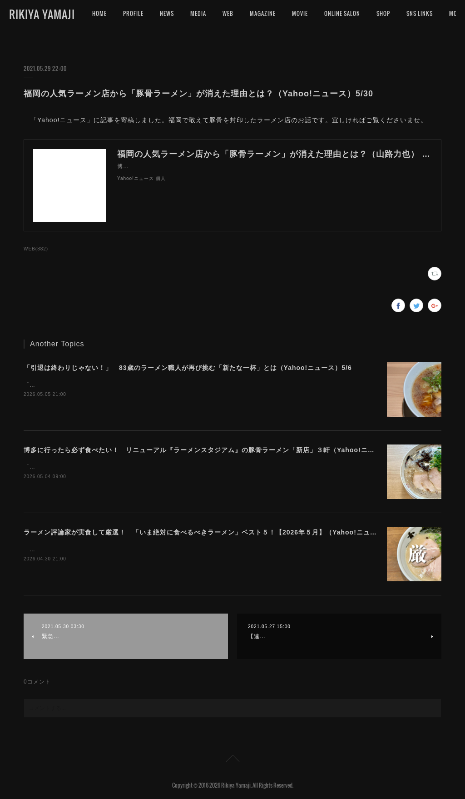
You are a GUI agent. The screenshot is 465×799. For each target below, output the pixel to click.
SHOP (383, 13)
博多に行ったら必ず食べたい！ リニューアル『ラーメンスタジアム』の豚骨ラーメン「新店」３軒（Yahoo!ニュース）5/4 (214, 450)
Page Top (232, 760)
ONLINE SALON (342, 13)
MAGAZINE (263, 13)
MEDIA (198, 13)
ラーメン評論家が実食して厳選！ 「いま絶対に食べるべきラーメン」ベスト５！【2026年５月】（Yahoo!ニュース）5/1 (212, 532)
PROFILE (133, 13)
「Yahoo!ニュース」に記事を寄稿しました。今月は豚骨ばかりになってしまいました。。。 (145, 549)
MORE (413, 13)
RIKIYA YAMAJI (42, 14)
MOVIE (300, 13)
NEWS (167, 13)
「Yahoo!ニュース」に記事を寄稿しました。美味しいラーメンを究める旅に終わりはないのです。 (154, 385)
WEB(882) (36, 248)
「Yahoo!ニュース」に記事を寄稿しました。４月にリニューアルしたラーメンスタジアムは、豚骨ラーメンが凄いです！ (184, 467)
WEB (228, 13)
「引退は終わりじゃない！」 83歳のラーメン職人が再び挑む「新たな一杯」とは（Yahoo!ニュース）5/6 (188, 367)
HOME (99, 13)
